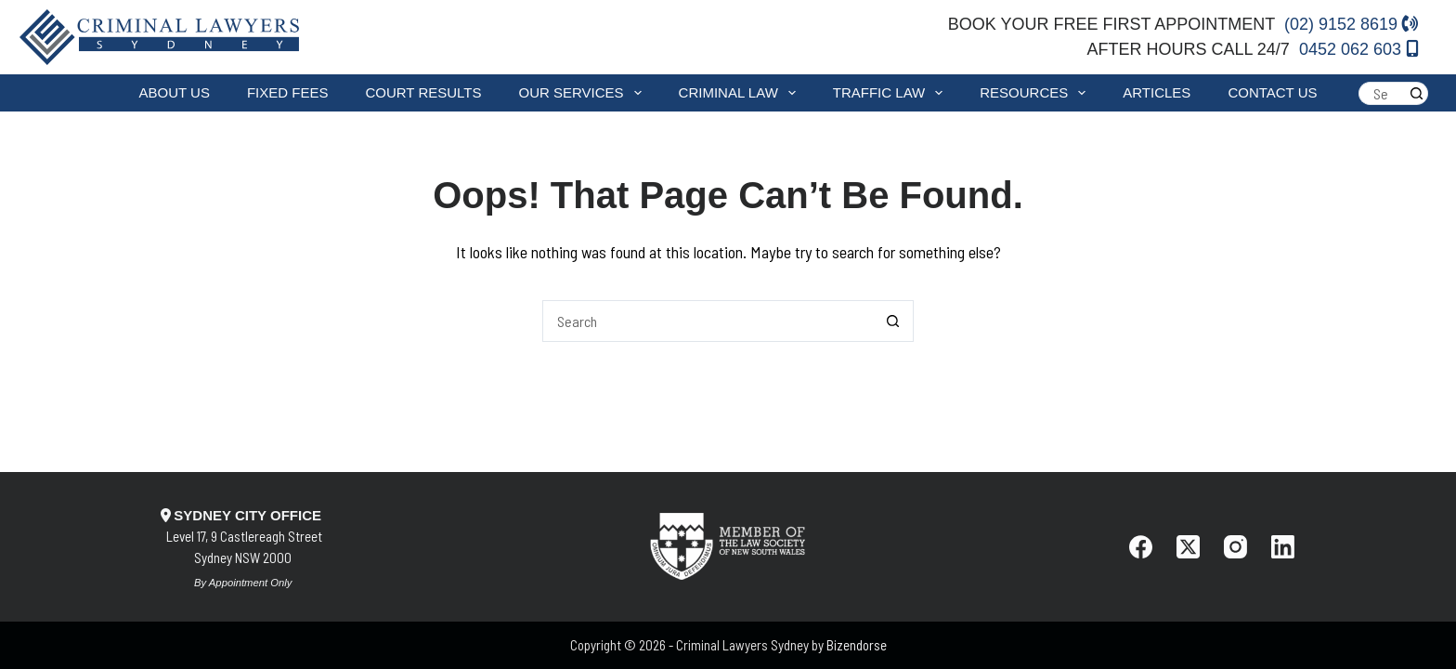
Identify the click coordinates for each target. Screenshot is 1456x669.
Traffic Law (891, 93)
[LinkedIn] (1282, 546)
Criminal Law (741, 93)
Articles (1156, 92)
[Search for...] (1381, 93)
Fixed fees (288, 92)
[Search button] (1416, 93)
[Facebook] (1140, 546)
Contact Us (1272, 92)
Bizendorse (856, 644)
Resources (1036, 93)
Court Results (423, 92)
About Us (174, 92)
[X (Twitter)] (1188, 546)
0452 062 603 (1359, 49)
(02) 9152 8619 (1351, 24)
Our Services (583, 93)
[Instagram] (1235, 546)
